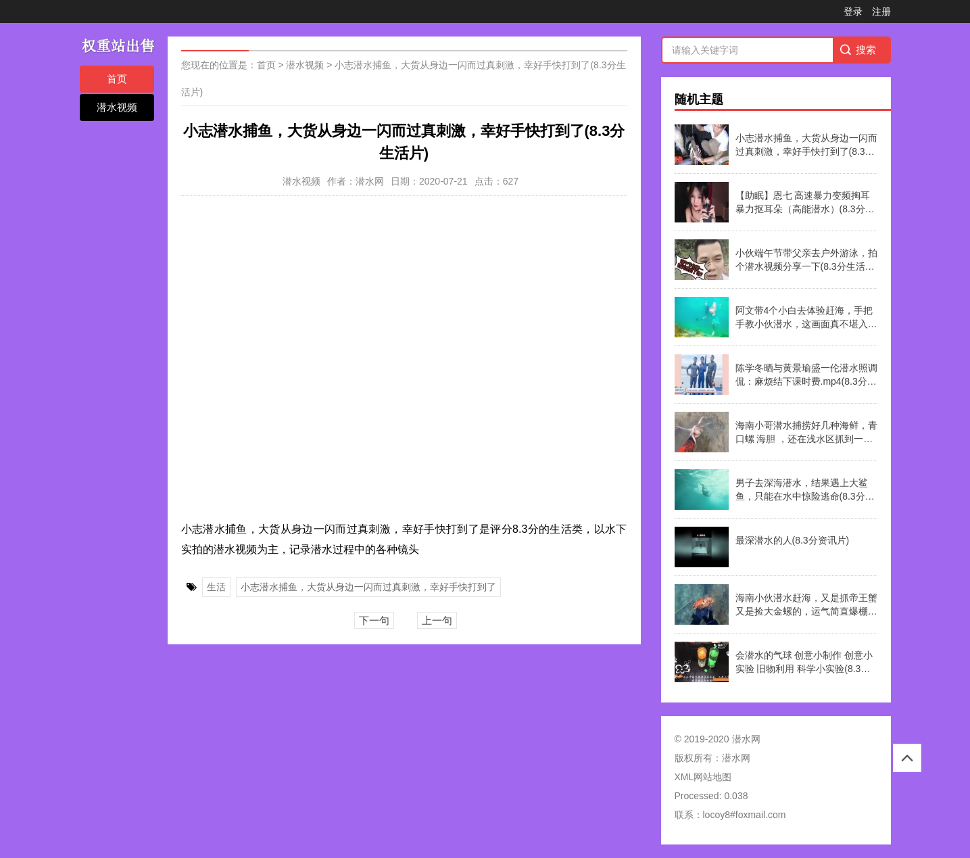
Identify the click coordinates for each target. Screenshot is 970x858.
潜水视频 (117, 107)
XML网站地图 (703, 776)
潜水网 (736, 758)
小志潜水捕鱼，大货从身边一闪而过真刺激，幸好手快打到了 (368, 586)
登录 (853, 11)
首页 (117, 79)
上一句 (437, 620)
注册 (881, 11)
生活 (216, 586)
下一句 (374, 620)
